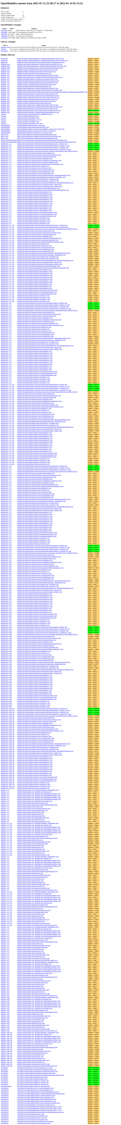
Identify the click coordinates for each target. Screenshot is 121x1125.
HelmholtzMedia (5, 125)
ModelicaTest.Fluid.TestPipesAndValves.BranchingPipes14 (33, 197)
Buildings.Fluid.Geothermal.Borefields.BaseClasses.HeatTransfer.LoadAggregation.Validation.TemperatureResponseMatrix (50, 92)
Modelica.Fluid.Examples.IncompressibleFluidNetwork (32, 808)
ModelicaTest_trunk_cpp (7, 708)
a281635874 (4, 38)
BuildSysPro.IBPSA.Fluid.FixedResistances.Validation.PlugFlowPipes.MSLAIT (39, 58)
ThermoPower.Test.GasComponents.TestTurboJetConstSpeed (33, 1121)
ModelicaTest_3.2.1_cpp (7, 225)
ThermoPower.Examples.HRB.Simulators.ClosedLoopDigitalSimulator (36, 1092)
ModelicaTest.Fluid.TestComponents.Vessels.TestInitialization (34, 171)
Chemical (3, 49)
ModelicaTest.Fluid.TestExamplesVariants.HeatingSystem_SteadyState (36, 181)
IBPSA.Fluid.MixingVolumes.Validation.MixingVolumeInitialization (35, 138)
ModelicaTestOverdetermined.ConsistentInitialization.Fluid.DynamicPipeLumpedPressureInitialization (45, 142)
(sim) (62, 58)
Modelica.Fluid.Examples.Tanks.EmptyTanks (29, 816)
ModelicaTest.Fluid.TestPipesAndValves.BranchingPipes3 (33, 208)
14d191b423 (4, 36)
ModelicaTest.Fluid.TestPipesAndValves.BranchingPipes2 (33, 206)
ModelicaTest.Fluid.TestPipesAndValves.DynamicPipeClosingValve (35, 212)
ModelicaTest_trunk (6, 627)
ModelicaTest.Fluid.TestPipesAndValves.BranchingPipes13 (33, 195)
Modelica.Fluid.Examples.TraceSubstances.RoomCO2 (32, 821)
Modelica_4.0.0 (5, 962)
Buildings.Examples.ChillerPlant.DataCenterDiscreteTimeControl (35, 71)
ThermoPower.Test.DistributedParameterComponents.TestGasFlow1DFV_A (37, 1106)
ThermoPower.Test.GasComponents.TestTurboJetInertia (32, 1123)
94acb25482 (4, 30)
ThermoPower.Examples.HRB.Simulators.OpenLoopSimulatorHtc (35, 1099)
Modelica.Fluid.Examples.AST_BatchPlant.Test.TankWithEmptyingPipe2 (37, 795)
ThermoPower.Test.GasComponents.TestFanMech (30, 1116)
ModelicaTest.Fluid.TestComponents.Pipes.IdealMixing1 (32, 327)
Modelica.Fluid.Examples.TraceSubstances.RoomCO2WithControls (35, 890)
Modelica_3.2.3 (5, 927)
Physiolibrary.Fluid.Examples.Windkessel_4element (31, 1084)
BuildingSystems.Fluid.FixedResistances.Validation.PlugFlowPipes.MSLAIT (38, 64)
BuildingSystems (5, 64)
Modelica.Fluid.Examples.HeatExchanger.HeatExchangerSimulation (35, 805)
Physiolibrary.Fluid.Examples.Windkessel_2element (31, 1080)
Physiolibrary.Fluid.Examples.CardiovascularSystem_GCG (33, 1067)
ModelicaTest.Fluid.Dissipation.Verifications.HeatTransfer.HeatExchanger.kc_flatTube (40, 144)
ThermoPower (5, 1088)
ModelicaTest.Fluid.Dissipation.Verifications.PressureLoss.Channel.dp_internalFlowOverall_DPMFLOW (45, 151)
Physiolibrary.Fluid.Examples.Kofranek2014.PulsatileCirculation (34, 1073)
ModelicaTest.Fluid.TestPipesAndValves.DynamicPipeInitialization (35, 214)
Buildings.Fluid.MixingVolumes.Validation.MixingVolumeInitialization (36, 81)
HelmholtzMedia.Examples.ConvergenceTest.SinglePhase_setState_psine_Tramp (39, 129)
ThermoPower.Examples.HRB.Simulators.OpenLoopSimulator (34, 1097)
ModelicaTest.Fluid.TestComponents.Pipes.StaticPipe (31, 166)
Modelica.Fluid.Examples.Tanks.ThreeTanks (29, 819)
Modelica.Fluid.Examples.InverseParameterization (31, 810)
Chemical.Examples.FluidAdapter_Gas (27, 119)
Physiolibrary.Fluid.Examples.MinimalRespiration (30, 1079)
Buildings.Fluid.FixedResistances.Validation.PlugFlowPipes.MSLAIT (36, 75)
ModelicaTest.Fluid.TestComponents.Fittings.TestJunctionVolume (35, 156)
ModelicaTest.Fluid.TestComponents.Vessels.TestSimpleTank (34, 173)
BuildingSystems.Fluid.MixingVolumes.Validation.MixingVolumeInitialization (38, 68)
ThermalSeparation (6, 1086)
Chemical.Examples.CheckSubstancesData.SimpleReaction (33, 114)
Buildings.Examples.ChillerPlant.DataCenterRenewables (32, 73)
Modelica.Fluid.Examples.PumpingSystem (28, 814)
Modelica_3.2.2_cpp (6, 892)
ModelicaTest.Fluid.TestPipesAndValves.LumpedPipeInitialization (35, 216)
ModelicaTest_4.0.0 (6, 545)
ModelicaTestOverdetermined (9, 140)
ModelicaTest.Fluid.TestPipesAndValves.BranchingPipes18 (33, 205)
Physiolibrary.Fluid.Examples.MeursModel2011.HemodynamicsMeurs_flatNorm (39, 1075)
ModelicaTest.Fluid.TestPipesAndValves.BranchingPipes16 (33, 201)
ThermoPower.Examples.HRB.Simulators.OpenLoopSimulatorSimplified (37, 1103)
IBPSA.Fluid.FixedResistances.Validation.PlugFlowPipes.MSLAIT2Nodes (37, 136)
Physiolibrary (4, 51)
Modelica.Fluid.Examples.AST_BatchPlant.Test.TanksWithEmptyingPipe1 (37, 797)
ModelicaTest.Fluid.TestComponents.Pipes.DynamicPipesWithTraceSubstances (38, 164)
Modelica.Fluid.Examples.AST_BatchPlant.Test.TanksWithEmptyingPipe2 (37, 799)
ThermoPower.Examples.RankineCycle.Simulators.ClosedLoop (34, 1104)
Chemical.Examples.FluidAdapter (26, 116)
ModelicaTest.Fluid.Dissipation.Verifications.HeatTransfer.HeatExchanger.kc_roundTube (41, 147)
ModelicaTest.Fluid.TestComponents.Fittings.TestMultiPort (33, 158)
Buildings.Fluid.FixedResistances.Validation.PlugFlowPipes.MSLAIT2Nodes (38, 77)
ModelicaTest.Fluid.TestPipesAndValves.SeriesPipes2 (31, 223)
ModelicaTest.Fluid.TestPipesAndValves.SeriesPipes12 (32, 219)
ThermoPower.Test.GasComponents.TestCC (29, 1114)
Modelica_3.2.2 (5, 856)
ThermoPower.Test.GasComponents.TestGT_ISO (30, 1117)
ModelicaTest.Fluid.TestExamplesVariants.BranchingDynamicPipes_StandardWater (39, 177)
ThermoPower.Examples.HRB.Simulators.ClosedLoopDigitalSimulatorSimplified (39, 1093)
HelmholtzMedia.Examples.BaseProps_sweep (29, 125)
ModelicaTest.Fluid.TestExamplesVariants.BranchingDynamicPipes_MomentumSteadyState (42, 175)
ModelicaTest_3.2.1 (6, 144)
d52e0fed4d (4, 32)
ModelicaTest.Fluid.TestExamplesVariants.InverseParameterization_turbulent (38, 186)
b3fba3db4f (4, 34)
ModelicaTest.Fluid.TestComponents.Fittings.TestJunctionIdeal (34, 153)
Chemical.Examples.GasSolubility (26, 121)
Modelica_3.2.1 (5, 790)
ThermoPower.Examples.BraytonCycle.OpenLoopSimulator (33, 1090)
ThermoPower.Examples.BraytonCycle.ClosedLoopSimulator (34, 1088)
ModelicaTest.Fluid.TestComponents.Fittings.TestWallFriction (34, 321)
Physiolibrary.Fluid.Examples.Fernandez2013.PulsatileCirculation (35, 1069)
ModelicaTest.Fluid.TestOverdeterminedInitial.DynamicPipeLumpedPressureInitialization (41, 190)
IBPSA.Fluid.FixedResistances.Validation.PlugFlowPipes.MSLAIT (35, 134)
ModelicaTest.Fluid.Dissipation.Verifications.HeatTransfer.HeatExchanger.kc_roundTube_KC (42, 149)
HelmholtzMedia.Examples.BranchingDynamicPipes (31, 127)
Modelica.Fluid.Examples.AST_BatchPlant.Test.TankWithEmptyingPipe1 (37, 793)
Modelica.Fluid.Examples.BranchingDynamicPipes (31, 803)
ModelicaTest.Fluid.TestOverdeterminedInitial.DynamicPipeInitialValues (37, 188)
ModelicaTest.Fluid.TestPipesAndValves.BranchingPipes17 (33, 203)
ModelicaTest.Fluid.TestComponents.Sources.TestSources (33, 168)
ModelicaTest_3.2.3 (6, 466)
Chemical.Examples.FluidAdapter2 (26, 118)
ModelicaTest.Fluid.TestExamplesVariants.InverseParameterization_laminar (37, 184)
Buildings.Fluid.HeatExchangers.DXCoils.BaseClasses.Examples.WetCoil (37, 110)
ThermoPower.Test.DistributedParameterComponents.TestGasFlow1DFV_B (37, 1108)
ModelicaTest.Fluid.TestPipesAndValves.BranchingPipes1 (33, 192)
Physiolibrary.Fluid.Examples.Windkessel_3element (31, 1082)
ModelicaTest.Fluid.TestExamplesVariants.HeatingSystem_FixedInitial (36, 179)
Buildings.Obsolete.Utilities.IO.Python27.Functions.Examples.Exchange (36, 97)
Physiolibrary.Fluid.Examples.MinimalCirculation (30, 1077)
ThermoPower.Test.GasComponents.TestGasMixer (31, 1119)
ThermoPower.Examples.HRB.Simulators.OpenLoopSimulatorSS (35, 1101)
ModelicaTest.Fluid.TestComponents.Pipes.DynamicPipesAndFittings (36, 162)
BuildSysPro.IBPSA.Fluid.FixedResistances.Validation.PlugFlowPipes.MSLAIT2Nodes (41, 60)
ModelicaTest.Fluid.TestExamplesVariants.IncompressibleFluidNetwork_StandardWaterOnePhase (43, 182)
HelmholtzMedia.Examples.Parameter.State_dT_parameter (33, 132)
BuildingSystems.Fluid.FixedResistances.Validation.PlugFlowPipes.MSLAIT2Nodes (40, 66)
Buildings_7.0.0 (5, 82)
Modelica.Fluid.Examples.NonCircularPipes (29, 812)
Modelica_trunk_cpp (6, 1032)
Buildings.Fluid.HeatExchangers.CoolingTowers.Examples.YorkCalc (36, 79)
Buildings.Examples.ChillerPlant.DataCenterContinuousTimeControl (36, 69)
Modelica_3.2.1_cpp (6, 823)
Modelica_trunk (5, 997)
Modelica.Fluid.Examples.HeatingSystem (28, 806)
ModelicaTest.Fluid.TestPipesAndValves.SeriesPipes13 (32, 221)
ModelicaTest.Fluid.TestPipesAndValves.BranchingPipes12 (33, 193)
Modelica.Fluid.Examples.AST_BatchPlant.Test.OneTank (32, 792)
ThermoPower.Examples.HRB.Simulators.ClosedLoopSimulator (34, 1095)
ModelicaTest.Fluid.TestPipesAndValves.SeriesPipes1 (31, 218)
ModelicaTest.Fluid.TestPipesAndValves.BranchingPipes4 (33, 210)
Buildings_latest (5, 47)
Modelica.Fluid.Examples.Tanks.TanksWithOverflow (31, 817)
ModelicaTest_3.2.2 (6, 303)
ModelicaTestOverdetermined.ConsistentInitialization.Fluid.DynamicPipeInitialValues (40, 140)
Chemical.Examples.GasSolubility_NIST (28, 123)
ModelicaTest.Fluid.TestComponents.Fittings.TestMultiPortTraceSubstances (37, 160)
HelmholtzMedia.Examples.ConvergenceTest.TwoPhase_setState (34, 131)
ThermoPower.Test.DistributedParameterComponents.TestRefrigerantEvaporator (39, 1112)
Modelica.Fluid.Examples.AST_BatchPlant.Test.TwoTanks (33, 801)
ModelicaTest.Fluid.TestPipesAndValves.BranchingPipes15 (33, 199)
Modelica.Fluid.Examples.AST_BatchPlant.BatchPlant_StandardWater (36, 790)
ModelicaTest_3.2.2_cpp (7, 384)
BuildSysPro (4, 58)
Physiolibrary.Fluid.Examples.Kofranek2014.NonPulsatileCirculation (36, 1071)
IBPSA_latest (4, 134)
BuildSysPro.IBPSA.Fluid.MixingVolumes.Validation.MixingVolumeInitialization (39, 62)
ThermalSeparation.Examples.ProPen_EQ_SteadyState (32, 1086)
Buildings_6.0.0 (5, 69)
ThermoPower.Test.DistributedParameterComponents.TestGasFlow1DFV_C (37, 1110)
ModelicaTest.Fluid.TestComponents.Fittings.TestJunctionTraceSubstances (37, 155)
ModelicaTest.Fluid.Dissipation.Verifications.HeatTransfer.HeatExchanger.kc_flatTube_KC (42, 145)
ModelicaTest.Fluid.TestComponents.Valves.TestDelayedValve (34, 169)
